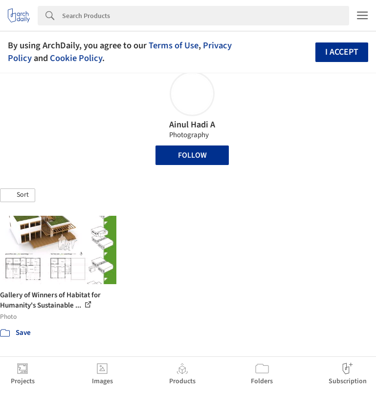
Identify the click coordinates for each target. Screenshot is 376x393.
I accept (341, 52)
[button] (17, 195)
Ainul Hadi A (192, 125)
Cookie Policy (76, 58)
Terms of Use (174, 45)
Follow (192, 155)
